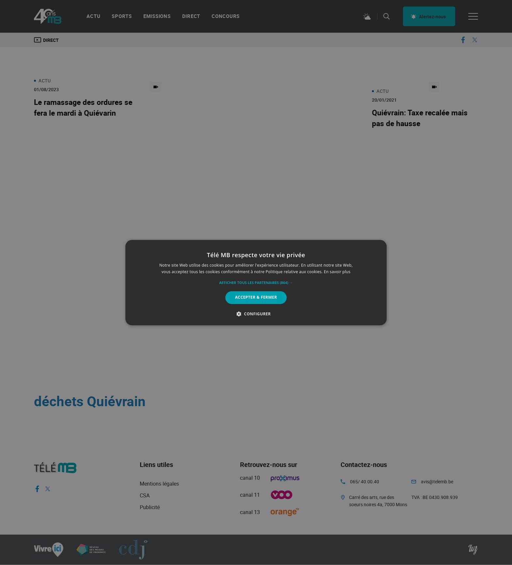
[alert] (256, 282)
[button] (256, 283)
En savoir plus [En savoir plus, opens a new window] (337, 271)
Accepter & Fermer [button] (256, 297)
